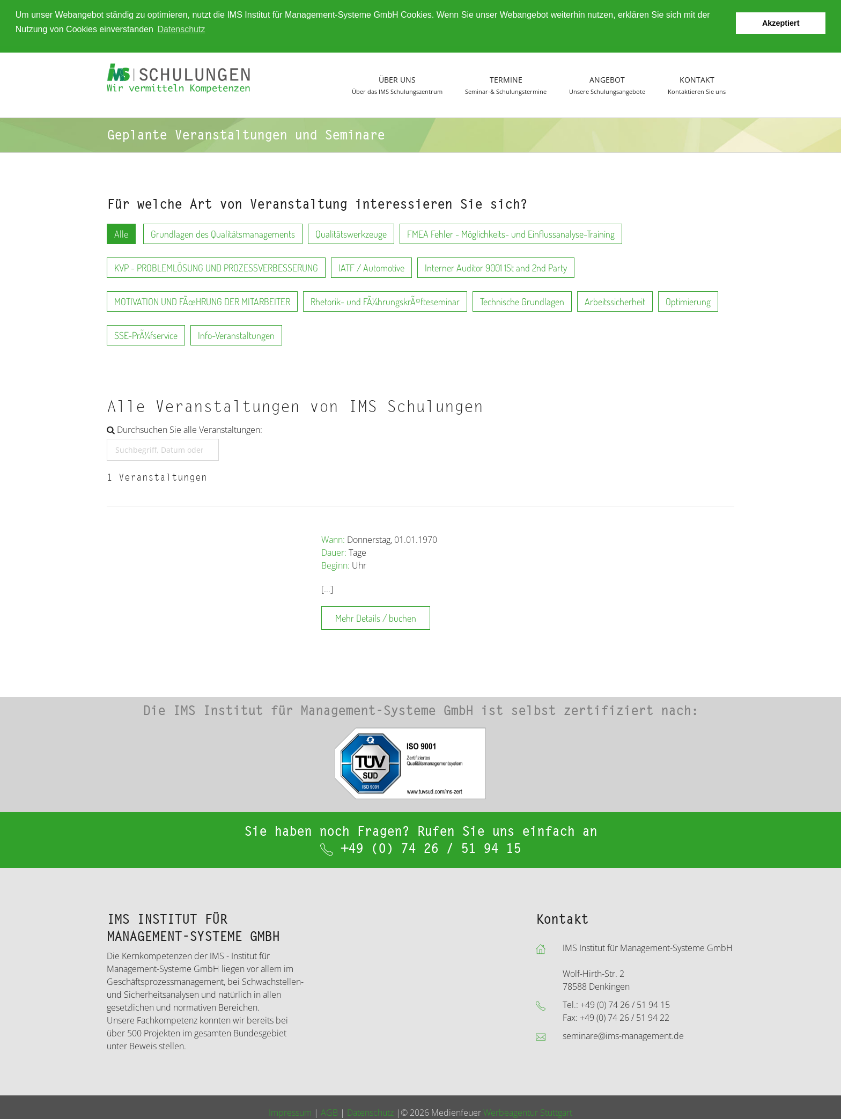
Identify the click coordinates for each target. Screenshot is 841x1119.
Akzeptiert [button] (781, 23)
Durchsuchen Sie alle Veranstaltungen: (184, 429)
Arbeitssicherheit (615, 300)
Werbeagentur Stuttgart (527, 1112)
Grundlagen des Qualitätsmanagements (223, 233)
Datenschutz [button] (181, 29)
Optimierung (688, 300)
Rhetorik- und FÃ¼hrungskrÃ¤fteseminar (385, 300)
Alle (121, 233)
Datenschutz (370, 1112)
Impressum (290, 1112)
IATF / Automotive (371, 267)
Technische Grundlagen (522, 300)
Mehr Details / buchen (375, 617)
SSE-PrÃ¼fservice (146, 334)
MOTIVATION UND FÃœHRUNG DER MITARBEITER (202, 300)
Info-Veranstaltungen (236, 334)
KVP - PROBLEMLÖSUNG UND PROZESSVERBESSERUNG (216, 267)
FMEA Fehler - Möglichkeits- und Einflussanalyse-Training (511, 233)
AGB (329, 1112)
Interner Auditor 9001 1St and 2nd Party (496, 267)
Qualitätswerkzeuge (351, 233)
